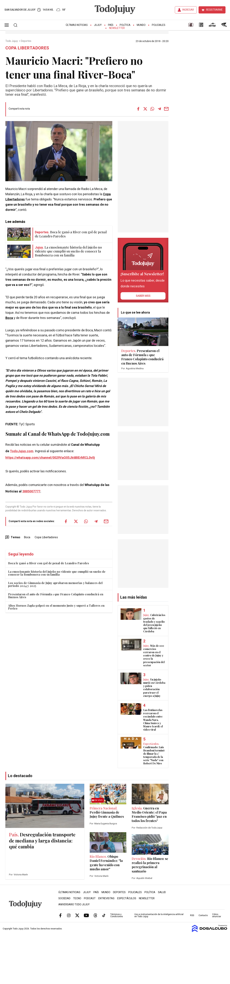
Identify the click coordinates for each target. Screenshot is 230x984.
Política (125, 25)
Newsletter (117, 28)
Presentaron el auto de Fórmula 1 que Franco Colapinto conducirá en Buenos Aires (55, 595)
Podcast (90, 898)
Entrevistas (106, 898)
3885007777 (31, 491)
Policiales (158, 25)
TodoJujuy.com (21, 451)
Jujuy (98, 25)
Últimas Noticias (77, 25)
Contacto (203, 915)
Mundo (141, 25)
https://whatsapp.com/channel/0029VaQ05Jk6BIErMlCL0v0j (50, 457)
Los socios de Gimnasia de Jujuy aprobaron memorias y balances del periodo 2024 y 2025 (55, 584)
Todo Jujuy (11, 41)
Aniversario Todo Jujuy (74, 904)
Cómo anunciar (216, 915)
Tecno (77, 898)
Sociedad (64, 898)
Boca (9, 318)
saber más (143, 295)
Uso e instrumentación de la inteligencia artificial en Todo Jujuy (158, 915)
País (110, 25)
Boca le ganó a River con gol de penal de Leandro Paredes (48, 563)
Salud (162, 892)
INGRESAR (188, 10)
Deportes (26, 41)
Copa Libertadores (46, 537)
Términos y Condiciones (116, 915)
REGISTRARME (214, 10)
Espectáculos (126, 898)
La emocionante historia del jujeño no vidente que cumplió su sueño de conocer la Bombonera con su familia (56, 573)
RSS (192, 915)
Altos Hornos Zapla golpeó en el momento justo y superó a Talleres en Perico (56, 607)
